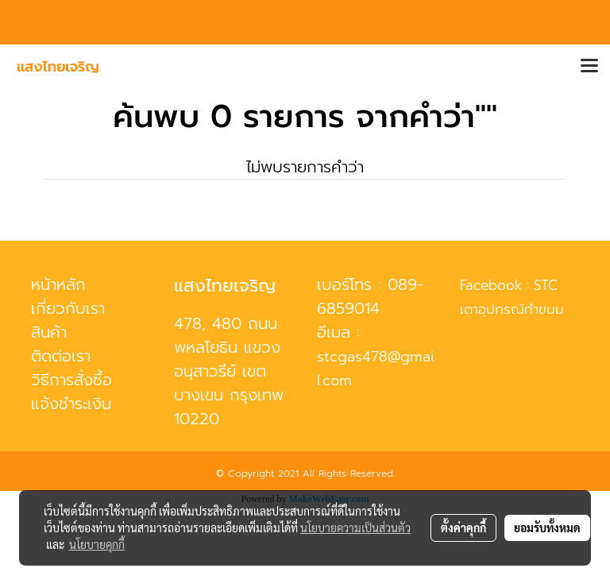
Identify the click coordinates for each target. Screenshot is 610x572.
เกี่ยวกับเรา (68, 308)
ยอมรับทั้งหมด (547, 527)
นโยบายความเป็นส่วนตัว (355, 527)
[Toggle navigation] (589, 66)
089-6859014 (370, 296)
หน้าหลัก (58, 284)
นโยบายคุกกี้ (97, 544)
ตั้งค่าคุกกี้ (463, 527)
